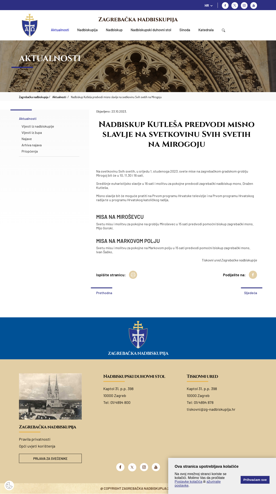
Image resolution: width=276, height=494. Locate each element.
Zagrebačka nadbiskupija (138, 19)
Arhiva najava (32, 145)
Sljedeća (250, 293)
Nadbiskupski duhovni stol (151, 30)
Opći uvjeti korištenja (37, 446)
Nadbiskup (114, 30)
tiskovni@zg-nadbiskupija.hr (211, 409)
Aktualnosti (60, 30)
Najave (27, 139)
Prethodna (104, 293)
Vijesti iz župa (32, 132)
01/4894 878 (203, 402)
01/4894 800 (120, 402)
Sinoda (184, 30)
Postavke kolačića (188, 481)
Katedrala (206, 30)
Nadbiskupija (87, 30)
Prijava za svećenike (50, 459)
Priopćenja (30, 151)
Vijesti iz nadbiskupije (38, 126)
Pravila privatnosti (34, 439)
